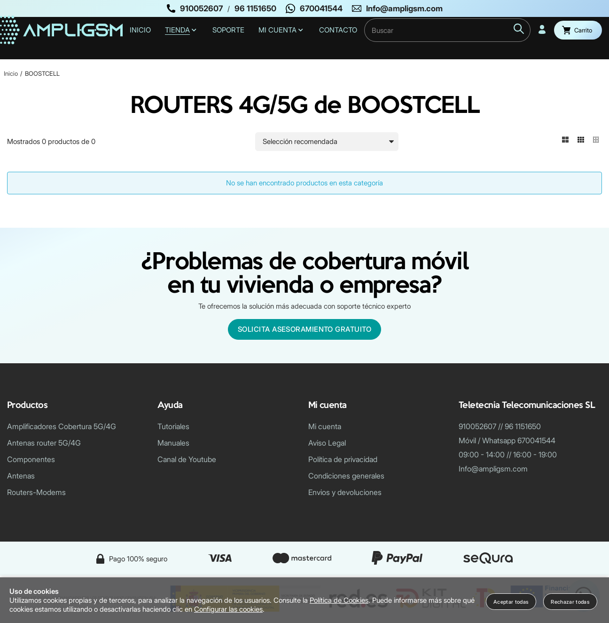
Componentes (31, 459)
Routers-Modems (36, 492)
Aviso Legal (327, 442)
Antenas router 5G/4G (44, 442)
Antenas (21, 475)
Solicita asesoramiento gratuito (304, 329)
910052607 (201, 8)
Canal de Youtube (186, 459)
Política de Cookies (339, 600)
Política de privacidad (342, 459)
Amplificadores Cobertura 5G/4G (61, 426)
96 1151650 (255, 8)
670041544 (321, 8)
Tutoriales (173, 426)
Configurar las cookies (228, 609)
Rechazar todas (570, 602)
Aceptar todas (511, 602)
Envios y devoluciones (345, 492)
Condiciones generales (346, 475)
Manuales (173, 442)
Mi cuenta (324, 426)
